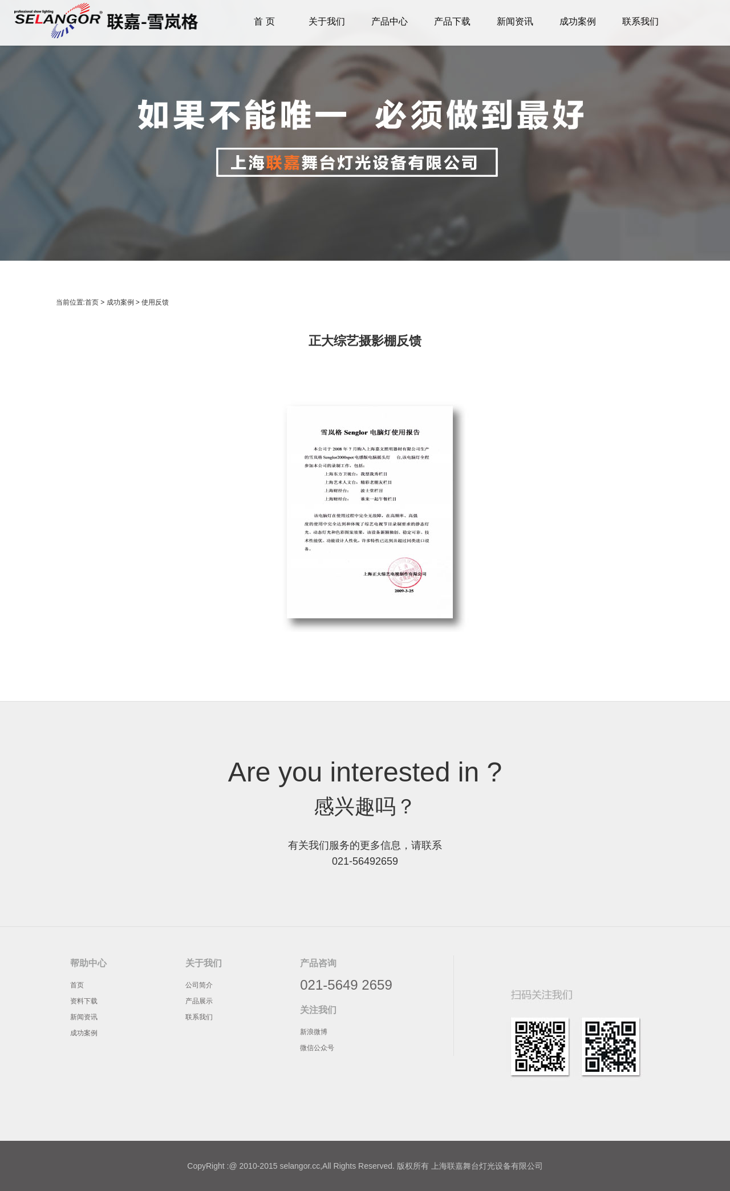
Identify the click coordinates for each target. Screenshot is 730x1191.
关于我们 (327, 21)
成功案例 (577, 21)
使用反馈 (155, 302)
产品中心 (389, 21)
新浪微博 (313, 1032)
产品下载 (452, 21)
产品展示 (199, 1001)
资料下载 (84, 1001)
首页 (92, 302)
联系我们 (640, 21)
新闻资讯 (515, 21)
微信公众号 (317, 1048)
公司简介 (199, 985)
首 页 (264, 21)
